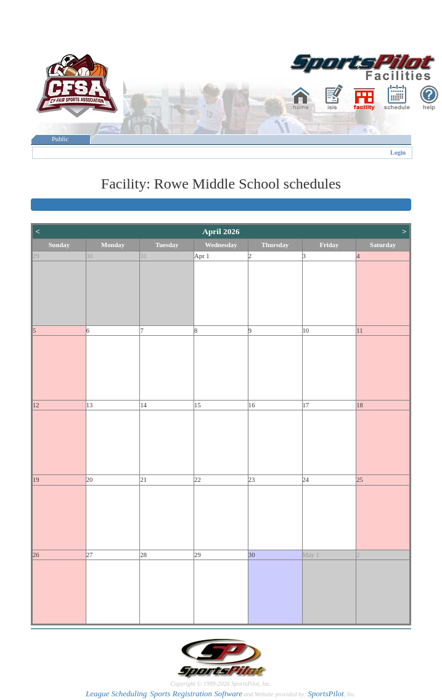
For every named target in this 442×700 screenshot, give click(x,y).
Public (60, 139)
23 (251, 479)
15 (197, 405)
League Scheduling (116, 693)
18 (359, 405)
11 (359, 330)
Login (398, 152)
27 (89, 554)
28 (143, 554)
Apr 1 (202, 256)
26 (36, 554)
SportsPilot (326, 693)
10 (306, 330)
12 (36, 405)
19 (36, 479)
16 (251, 405)
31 (143, 256)
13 (89, 405)
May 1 (311, 554)
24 (306, 479)
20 (89, 479)
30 (89, 256)
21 (143, 479)
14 (143, 405)
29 (36, 256)
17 (306, 405)
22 (197, 479)
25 (359, 479)
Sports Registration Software (196, 693)
